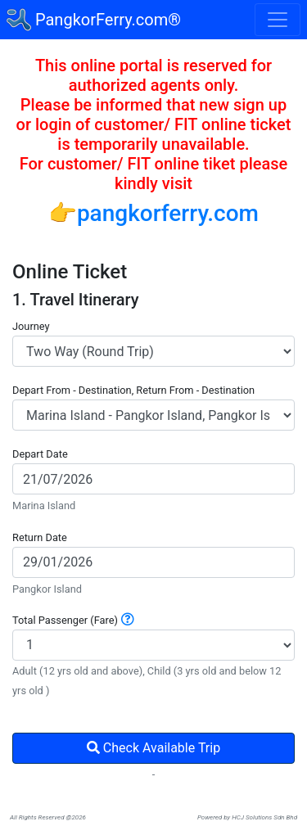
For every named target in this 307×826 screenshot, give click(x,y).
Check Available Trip (153, 748)
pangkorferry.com (168, 213)
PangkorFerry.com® (94, 19)
